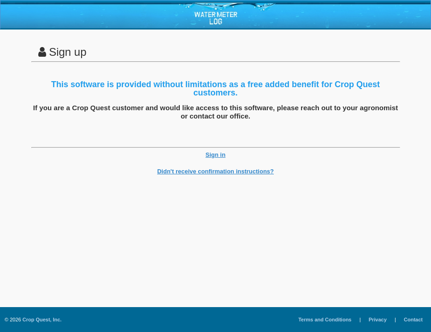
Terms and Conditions (324, 319)
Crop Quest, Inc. (42, 319)
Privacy (378, 319)
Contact (413, 319)
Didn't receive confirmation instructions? (215, 171)
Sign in (215, 154)
